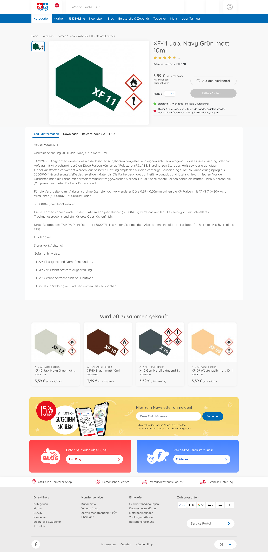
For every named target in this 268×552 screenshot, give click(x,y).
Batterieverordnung (141, 521)
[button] (212, 11)
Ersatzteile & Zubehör (133, 26)
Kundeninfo (88, 504)
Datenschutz (165, 428)
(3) (166, 57)
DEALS (77, 26)
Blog (111, 26)
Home (34, 36)
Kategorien (42, 26)
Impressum (108, 544)
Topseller (159, 26)
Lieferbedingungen (141, 512)
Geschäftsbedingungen (144, 504)
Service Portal (210, 523)
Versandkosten (161, 83)
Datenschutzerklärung (143, 508)
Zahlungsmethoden (141, 517)
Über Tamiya (191, 26)
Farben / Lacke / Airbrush (73, 36)
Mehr (173, 26)
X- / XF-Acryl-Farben (103, 36)
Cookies (125, 544)
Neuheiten (96, 26)
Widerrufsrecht (90, 508)
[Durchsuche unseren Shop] (125, 11)
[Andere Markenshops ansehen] (57, 9)
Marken (59, 26)
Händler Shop (144, 544)
